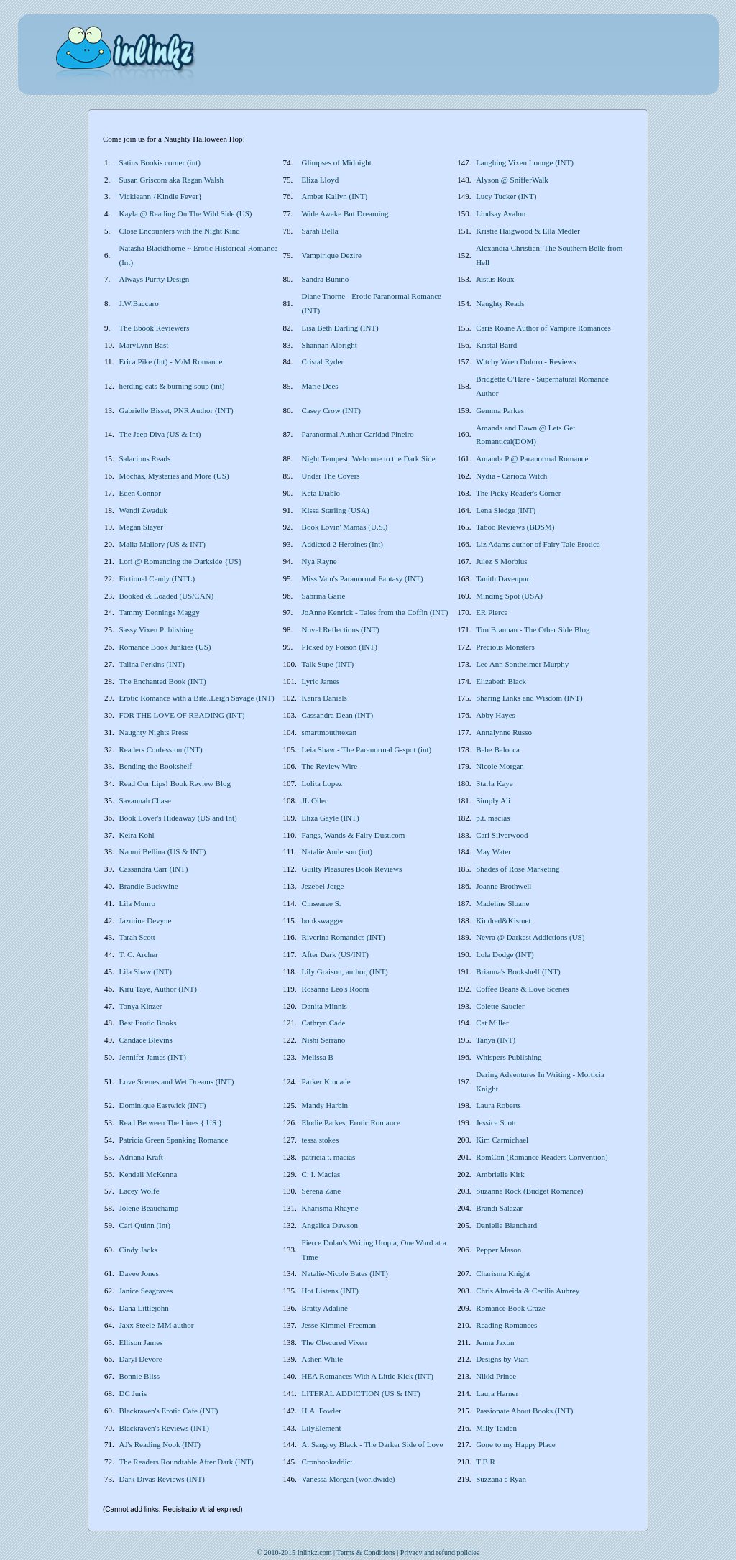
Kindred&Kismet (503, 920)
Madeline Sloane (502, 903)
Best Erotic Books (148, 1022)
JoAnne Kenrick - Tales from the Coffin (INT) (375, 612)
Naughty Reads (500, 303)
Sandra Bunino (325, 278)
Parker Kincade (326, 1081)
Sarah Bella (320, 230)
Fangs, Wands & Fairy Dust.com (353, 835)
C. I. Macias (321, 1174)
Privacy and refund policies (439, 1552)
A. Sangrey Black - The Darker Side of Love (372, 1444)
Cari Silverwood (502, 835)
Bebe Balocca (498, 749)
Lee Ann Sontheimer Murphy (522, 664)
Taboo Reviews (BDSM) (515, 526)
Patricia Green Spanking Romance (174, 1139)
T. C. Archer (138, 954)
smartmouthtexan (329, 732)
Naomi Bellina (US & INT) (162, 851)
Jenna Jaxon (495, 1342)
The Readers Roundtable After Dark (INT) (186, 1461)
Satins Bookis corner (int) (160, 162)
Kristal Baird (496, 345)
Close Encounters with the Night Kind (179, 230)
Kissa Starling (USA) (335, 510)
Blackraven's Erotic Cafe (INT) (168, 1410)
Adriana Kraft (141, 1157)
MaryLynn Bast (144, 345)
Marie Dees (320, 386)
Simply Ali (493, 800)
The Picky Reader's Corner (518, 493)
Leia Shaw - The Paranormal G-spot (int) (367, 749)
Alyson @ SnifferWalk (512, 179)
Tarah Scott (137, 937)
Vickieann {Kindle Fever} (161, 196)
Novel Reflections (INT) (341, 629)
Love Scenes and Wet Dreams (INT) (176, 1081)
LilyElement (321, 1427)
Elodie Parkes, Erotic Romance (351, 1122)
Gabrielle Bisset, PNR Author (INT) (176, 410)
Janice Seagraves (146, 1290)
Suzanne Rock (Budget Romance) (529, 1190)
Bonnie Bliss (139, 1376)
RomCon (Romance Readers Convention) (542, 1157)
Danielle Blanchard (506, 1225)
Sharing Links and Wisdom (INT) (529, 697)
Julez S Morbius (502, 561)
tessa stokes (320, 1139)
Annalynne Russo (504, 732)
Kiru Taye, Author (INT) (158, 988)
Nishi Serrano (324, 1039)
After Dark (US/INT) (335, 954)
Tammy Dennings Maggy (159, 612)
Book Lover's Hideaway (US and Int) (178, 817)
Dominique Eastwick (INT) (162, 1105)
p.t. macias (493, 817)
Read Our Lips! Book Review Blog (175, 783)
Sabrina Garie (324, 595)
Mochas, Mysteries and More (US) (174, 475)
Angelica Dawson (330, 1225)
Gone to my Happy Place (516, 1444)
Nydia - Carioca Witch (511, 475)
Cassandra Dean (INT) (338, 715)
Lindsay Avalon (500, 213)
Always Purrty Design (154, 278)
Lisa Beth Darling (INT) (340, 327)
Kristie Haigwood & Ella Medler (528, 230)
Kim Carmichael (502, 1139)
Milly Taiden (496, 1427)
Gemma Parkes (500, 410)
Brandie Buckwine (148, 886)
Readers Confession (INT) (161, 749)
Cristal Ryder (323, 361)
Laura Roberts (498, 1105)
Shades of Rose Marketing (517, 868)
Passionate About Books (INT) (524, 1410)
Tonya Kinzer (140, 1006)
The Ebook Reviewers (154, 327)
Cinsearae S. (321, 903)
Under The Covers (331, 475)
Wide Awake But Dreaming (345, 213)
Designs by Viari (502, 1358)
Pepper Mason (498, 1249)
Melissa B (318, 1057)
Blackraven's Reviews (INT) (164, 1427)
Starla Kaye (494, 783)
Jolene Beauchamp (149, 1208)
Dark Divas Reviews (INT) (162, 1478)
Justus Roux (495, 278)
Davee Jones (139, 1273)
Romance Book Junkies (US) (165, 646)
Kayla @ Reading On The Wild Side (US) (185, 213)
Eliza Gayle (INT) (330, 817)
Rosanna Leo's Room (335, 988)
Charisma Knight (503, 1273)
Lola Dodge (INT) (505, 954)
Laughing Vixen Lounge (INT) (525, 162)
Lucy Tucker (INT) (506, 196)
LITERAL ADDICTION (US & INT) (361, 1393)
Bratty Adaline (325, 1307)
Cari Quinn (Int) (144, 1225)
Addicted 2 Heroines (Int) (342, 544)
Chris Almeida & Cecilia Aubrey (527, 1290)
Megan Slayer (141, 526)
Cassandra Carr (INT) (153, 868)
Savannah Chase (145, 800)
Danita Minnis (324, 1006)
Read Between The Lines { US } (171, 1122)
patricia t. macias (329, 1157)
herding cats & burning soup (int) (172, 386)
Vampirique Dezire (332, 255)
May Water (493, 851)
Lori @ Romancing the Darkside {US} (180, 561)
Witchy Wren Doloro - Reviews (526, 361)
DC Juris (133, 1393)
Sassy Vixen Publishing (156, 629)
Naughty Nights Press (153, 732)
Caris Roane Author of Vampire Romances (543, 327)
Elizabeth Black (501, 681)
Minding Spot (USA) (509, 595)
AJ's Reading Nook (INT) (160, 1444)
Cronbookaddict (327, 1461)
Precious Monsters (505, 646)
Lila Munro (137, 903)
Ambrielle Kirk (500, 1174)
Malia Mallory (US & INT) (162, 544)
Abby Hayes (495, 715)
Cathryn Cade (324, 1022)
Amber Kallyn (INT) (335, 196)
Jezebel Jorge (323, 886)
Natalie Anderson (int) (337, 851)
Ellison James (141, 1342)
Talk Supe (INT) (328, 664)
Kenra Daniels (324, 697)
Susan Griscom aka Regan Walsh (171, 179)
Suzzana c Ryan (501, 1478)
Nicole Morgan (500, 766)
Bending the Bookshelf (155, 766)
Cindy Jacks (138, 1249)
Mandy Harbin (325, 1105)
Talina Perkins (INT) (152, 664)
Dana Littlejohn (144, 1307)
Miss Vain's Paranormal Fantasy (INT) (362, 578)
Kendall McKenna (148, 1174)
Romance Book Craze (511, 1307)
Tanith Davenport (503, 578)
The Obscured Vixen (334, 1342)
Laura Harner (497, 1393)
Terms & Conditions (365, 1552)
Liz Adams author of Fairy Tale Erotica (538, 544)
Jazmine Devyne (145, 920)
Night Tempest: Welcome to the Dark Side (369, 458)
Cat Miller (492, 1022)
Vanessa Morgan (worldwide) (348, 1478)
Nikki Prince (496, 1376)
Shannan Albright (329, 345)
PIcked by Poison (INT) (339, 646)
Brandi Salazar (499, 1208)
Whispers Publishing (508, 1057)
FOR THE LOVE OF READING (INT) (182, 715)
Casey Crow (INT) (331, 410)
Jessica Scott (496, 1122)
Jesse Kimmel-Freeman (339, 1325)
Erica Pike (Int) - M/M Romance (171, 361)
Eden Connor (140, 493)
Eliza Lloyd (320, 179)
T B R (485, 1461)
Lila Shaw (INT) (145, 971)
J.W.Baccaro (139, 303)
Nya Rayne (319, 561)
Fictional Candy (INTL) (157, 578)
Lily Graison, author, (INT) (345, 971)
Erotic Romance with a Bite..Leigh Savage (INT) (197, 697)
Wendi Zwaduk (143, 510)
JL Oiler (315, 800)
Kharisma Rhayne (330, 1208)
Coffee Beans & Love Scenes (522, 988)
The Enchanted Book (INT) (162, 681)
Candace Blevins (145, 1039)
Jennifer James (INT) (152, 1057)
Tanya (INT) (495, 1039)
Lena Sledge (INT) (505, 510)
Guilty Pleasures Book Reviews (352, 868)
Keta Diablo (321, 493)
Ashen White (323, 1358)
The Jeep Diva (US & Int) (160, 434)
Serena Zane (321, 1190)
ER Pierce (491, 612)
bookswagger (323, 920)
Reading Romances (506, 1325)
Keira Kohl (137, 835)
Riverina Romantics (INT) (343, 937)
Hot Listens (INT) (330, 1290)
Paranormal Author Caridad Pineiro (358, 434)
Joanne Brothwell (503, 886)
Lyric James (321, 681)
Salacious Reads (145, 458)
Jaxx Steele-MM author (156, 1325)
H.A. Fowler (321, 1410)
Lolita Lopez (322, 783)
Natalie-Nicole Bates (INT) (345, 1273)
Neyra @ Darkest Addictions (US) (530, 937)
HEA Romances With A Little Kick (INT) (367, 1376)
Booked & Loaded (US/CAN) (166, 595)
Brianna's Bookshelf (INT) (518, 971)
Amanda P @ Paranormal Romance (532, 458)
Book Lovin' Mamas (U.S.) (345, 526)
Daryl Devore (140, 1358)
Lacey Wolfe (139, 1190)
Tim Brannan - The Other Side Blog (532, 629)
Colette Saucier (500, 1006)
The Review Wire (330, 766)
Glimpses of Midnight (337, 162)
